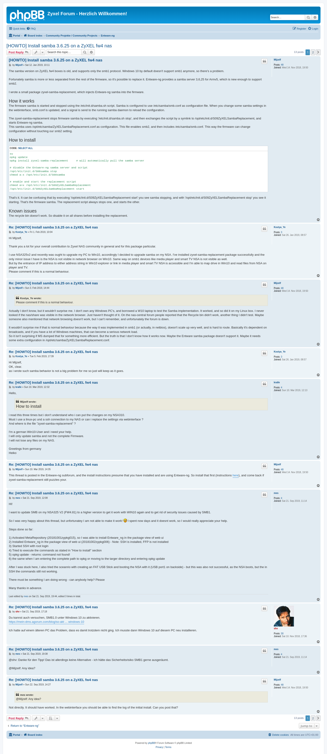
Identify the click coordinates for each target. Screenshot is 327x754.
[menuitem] (31, 28)
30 (282, 633)
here (236, 475)
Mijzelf (277, 59)
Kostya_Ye (280, 227)
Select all (25, 148)
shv (276, 628)
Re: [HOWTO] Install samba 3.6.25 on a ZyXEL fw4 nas (53, 227)
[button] (318, 52)
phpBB (151, 743)
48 (282, 65)
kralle (277, 382)
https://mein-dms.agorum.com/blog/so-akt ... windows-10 (46, 621)
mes (276, 493)
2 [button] (313, 52)
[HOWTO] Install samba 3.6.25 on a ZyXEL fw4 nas (59, 45)
